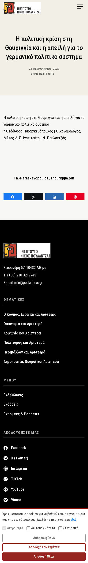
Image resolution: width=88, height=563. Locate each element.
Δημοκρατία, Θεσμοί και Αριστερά (31, 361)
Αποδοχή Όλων (44, 556)
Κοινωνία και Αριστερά (22, 333)
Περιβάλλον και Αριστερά (24, 352)
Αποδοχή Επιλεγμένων (44, 547)
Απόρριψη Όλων (44, 538)
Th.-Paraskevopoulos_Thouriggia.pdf (44, 178)
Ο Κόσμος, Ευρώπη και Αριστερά (30, 314)
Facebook (18, 448)
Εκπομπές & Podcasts (21, 414)
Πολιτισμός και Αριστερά (24, 342)
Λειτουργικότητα (41, 528)
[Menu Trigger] (80, 6)
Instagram (19, 468)
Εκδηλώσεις (13, 395)
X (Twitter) (19, 458)
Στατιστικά (68, 528)
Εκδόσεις (11, 404)
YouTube (17, 489)
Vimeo (16, 499)
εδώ (73, 519)
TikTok (16, 479)
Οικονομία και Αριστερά (23, 324)
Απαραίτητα (12, 528)
